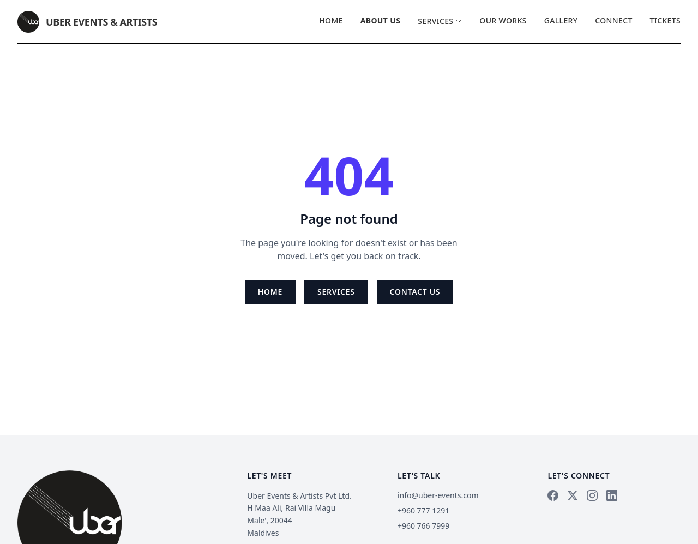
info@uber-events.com (438, 495)
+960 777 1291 (423, 510)
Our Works (502, 20)
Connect (613, 20)
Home (331, 20)
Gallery (561, 20)
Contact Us (415, 291)
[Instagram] (592, 495)
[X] (572, 495)
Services (440, 21)
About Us (380, 20)
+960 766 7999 (423, 526)
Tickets (665, 20)
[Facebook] (552, 495)
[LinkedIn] (611, 495)
